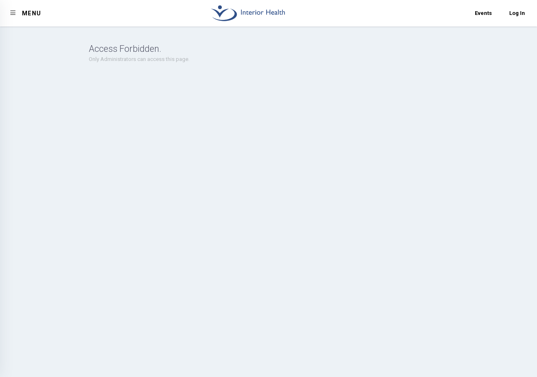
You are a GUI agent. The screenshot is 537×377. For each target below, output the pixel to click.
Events (483, 13)
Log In (517, 13)
